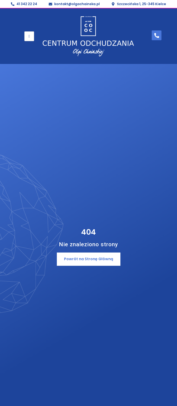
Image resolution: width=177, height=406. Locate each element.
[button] (88, 259)
